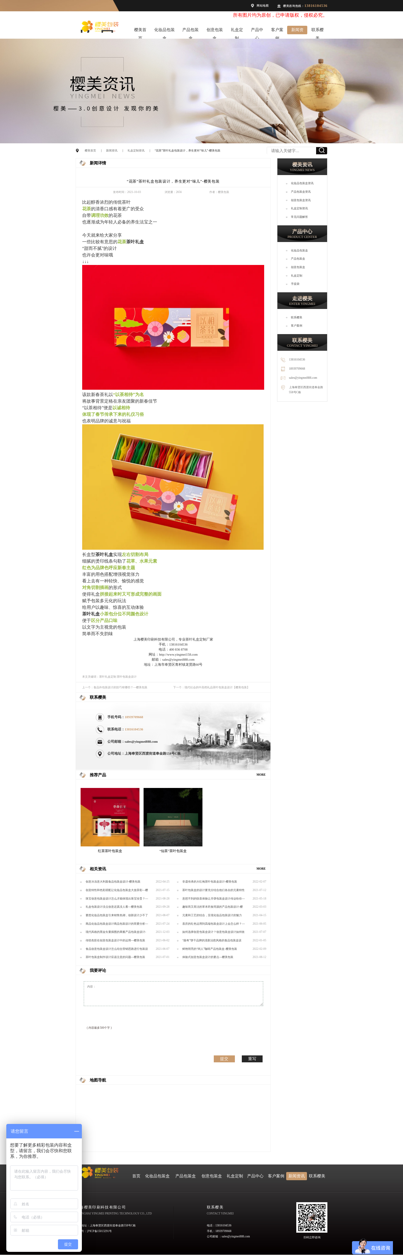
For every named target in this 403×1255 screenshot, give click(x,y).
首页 (136, 1176)
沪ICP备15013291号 (99, 1231)
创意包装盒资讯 (301, 200)
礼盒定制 (237, 31)
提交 (224, 1058)
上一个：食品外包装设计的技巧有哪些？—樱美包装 (114, 687)
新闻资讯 (297, 31)
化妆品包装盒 (164, 31)
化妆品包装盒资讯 (302, 183)
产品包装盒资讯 (301, 191)
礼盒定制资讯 (136, 150)
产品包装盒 (190, 31)
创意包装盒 (215, 31)
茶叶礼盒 (135, 241)
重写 (252, 1058)
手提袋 (295, 283)
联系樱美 (317, 31)
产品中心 (257, 31)
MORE (261, 774)
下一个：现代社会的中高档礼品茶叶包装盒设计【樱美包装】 (211, 687)
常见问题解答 (299, 216)
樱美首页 (140, 31)
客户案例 (277, 31)
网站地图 (263, 5)
